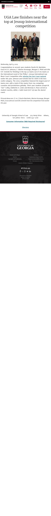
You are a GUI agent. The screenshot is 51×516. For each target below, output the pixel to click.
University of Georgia (7, 1)
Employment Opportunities (36, 157)
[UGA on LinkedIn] (30, 171)
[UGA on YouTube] (28, 171)
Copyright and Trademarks (15, 159)
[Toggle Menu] (49, 2)
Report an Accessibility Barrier (36, 159)
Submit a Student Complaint (25, 163)
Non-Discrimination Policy (36, 161)
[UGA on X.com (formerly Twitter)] (22, 171)
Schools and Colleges (15, 155)
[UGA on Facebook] (20, 171)
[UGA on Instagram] (25, 171)
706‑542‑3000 (25, 178)
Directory (25, 127)
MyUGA (15, 157)
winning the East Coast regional (34, 76)
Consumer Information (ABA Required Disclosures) (25, 121)
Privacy (15, 161)
